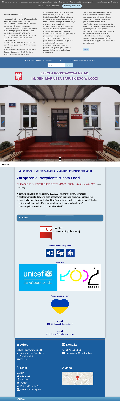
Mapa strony (40, 60)
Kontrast (74, 60)
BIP (20, 373)
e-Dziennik (23, 376)
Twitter (21, 383)
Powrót (25, 217)
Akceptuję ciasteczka (72, 6)
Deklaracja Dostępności (29, 389)
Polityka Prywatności (28, 386)
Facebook (23, 379)
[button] (3, 123)
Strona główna (30, 60)
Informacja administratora (87, 60)
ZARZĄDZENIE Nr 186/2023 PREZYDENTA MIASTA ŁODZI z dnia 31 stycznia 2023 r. (57, 184)
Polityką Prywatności (60, 2)
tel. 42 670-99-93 (71, 350)
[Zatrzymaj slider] (60, 159)
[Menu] (60, 164)
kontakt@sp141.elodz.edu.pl (77, 353)
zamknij (86, 49)
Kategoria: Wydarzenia (44, 171)
